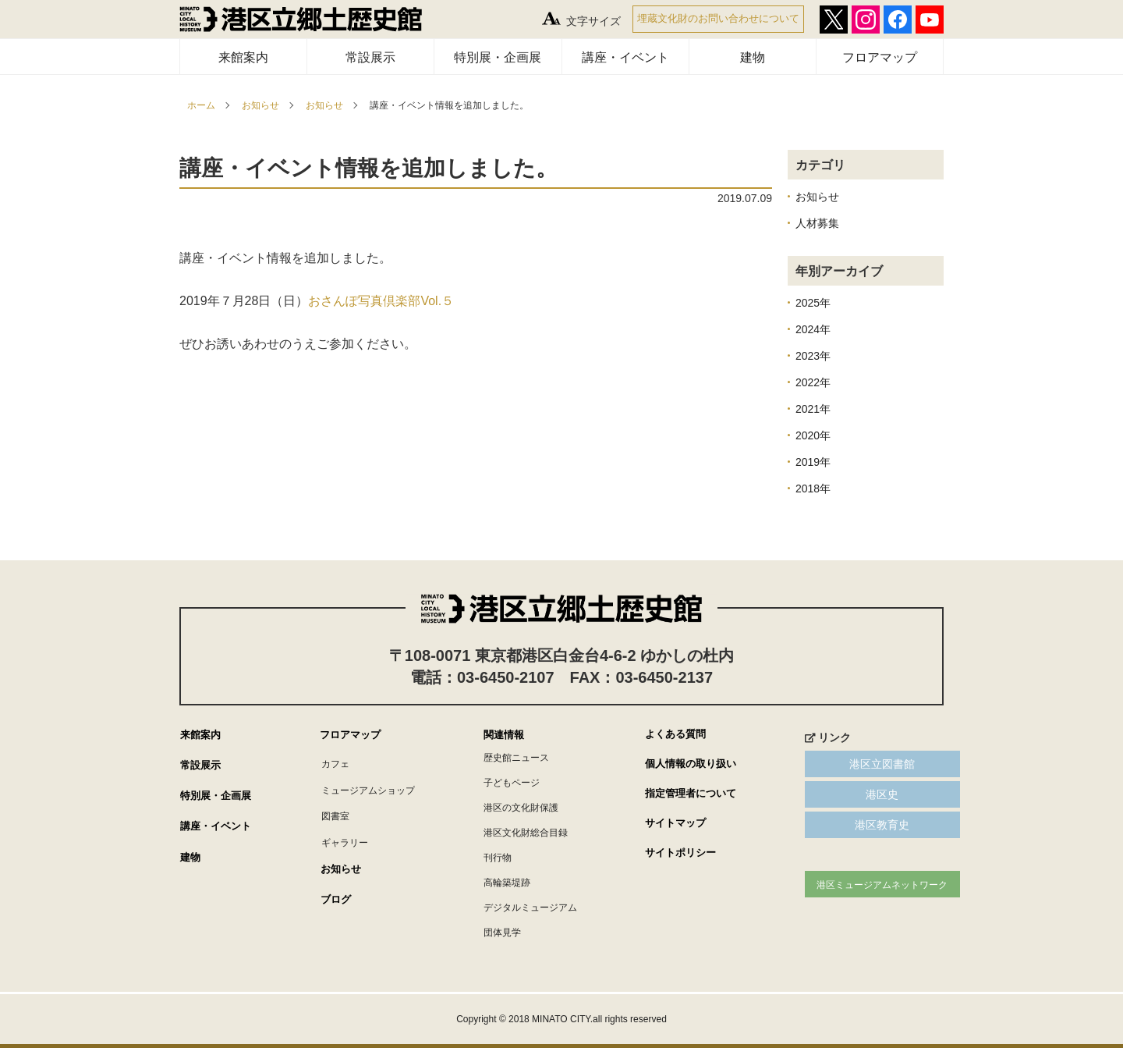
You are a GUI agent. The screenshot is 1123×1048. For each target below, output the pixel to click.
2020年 (813, 435)
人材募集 (817, 223)
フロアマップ (879, 57)
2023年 (813, 356)
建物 (752, 57)
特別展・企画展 (497, 57)
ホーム (201, 105)
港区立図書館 (865, 764)
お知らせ (260, 105)
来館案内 (243, 57)
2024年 (813, 329)
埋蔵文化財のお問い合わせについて (718, 18)
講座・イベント (625, 57)
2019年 (813, 462)
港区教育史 (865, 825)
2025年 (813, 303)
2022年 (813, 382)
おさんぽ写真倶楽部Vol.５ (381, 300)
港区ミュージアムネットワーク (865, 884)
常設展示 (370, 57)
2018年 (813, 488)
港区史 (865, 794)
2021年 (813, 409)
